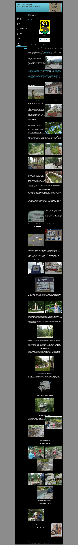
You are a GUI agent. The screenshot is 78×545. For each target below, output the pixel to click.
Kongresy (18, 34)
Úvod (29, 14)
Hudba (18, 32)
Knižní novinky (19, 33)
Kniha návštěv (19, 19)
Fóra (18, 43)
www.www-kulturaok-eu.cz (48, 52)
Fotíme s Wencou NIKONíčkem (22, 28)
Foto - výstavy (19, 29)
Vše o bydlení (19, 39)
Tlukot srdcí (19, 38)
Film (17, 27)
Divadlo (18, 24)
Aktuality (18, 22)
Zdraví (18, 42)
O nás (18, 17)
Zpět (28, 541)
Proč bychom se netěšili (20, 37)
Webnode (47, 543)
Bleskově (18, 23)
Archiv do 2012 (19, 18)
